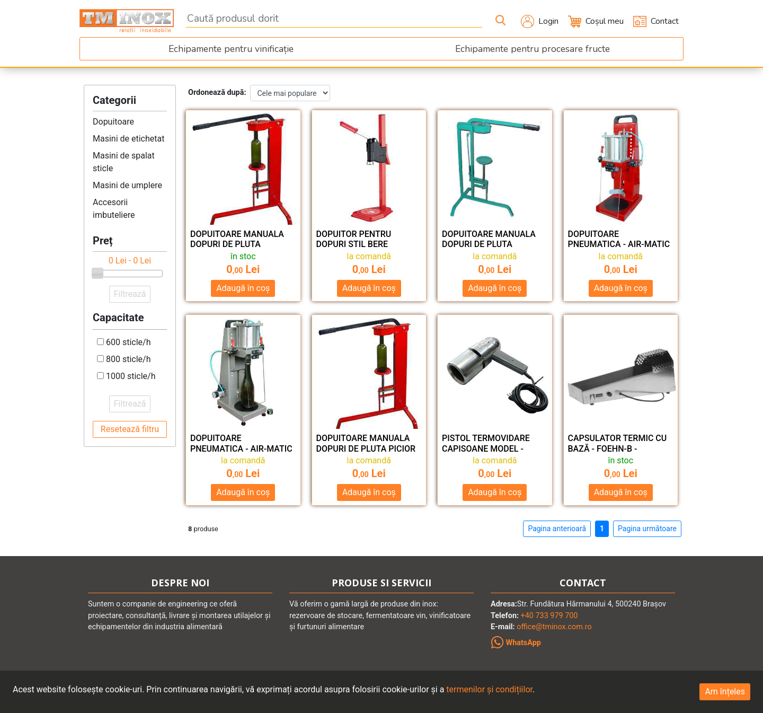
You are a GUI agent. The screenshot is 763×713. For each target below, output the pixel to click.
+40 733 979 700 (549, 615)
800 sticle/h (128, 359)
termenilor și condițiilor (489, 689)
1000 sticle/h (130, 376)
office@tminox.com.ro (554, 626)
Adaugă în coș (243, 288)
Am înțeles (725, 691)
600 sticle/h (128, 342)
